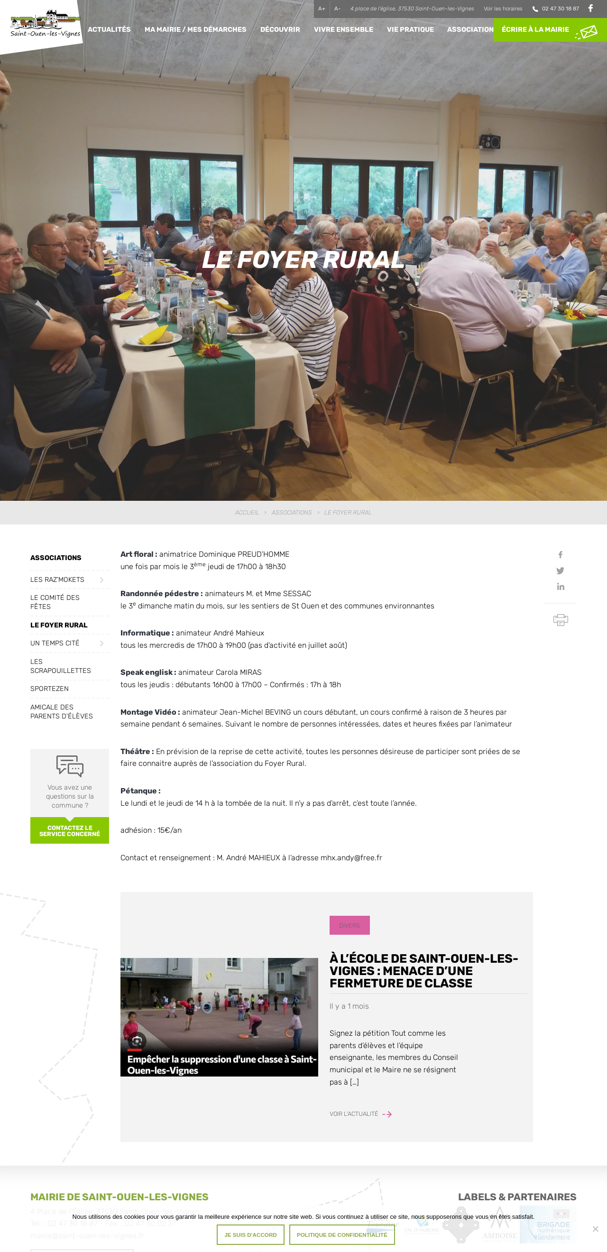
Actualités (109, 30)
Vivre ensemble (343, 30)
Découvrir (280, 30)
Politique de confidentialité (342, 1235)
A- (337, 8)
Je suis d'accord (250, 1235)
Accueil (247, 512)
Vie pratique (410, 30)
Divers (349, 925)
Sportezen (49, 689)
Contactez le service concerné (69, 831)
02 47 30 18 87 (560, 8)
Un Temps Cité (55, 643)
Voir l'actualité (361, 1113)
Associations (472, 30)
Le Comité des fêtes (55, 602)
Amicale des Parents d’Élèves (61, 711)
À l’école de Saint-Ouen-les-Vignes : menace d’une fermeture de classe (424, 970)
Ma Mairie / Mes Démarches (196, 30)
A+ (321, 8)
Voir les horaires (503, 8)
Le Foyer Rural (59, 625)
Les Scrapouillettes (60, 666)
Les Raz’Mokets (57, 580)
